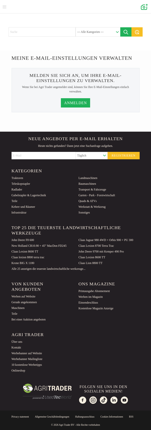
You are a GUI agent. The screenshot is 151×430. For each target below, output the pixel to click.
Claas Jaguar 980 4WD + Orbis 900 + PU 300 (106, 240)
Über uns (17, 341)
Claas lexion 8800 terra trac (28, 257)
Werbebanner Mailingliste (27, 359)
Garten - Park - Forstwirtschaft (97, 195)
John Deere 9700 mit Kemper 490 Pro (101, 251)
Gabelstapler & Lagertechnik (29, 195)
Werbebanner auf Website (27, 353)
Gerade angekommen (24, 302)
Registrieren (123, 155)
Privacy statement (20, 416)
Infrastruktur (19, 212)
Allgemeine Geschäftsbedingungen (52, 416)
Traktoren (17, 178)
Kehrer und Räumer (23, 206)
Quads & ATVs (88, 201)
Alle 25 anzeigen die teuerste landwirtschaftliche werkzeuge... (49, 268)
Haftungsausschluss (85, 416)
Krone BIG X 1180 (23, 263)
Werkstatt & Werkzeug (92, 206)
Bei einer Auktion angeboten (29, 319)
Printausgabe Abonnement (94, 291)
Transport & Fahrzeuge (92, 189)
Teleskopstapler (21, 183)
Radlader (17, 189)
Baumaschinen (87, 183)
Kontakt (16, 347)
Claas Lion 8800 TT (91, 263)
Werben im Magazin (91, 296)
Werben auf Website (24, 296)
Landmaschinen (88, 178)
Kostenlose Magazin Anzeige (96, 308)
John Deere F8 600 (23, 240)
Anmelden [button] (75, 103)
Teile (15, 201)
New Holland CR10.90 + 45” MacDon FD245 (39, 245)
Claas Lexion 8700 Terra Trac (96, 245)
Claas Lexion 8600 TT (25, 251)
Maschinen (18, 308)
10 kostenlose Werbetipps (27, 364)
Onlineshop (18, 370)
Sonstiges (84, 212)
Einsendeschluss (88, 302)
